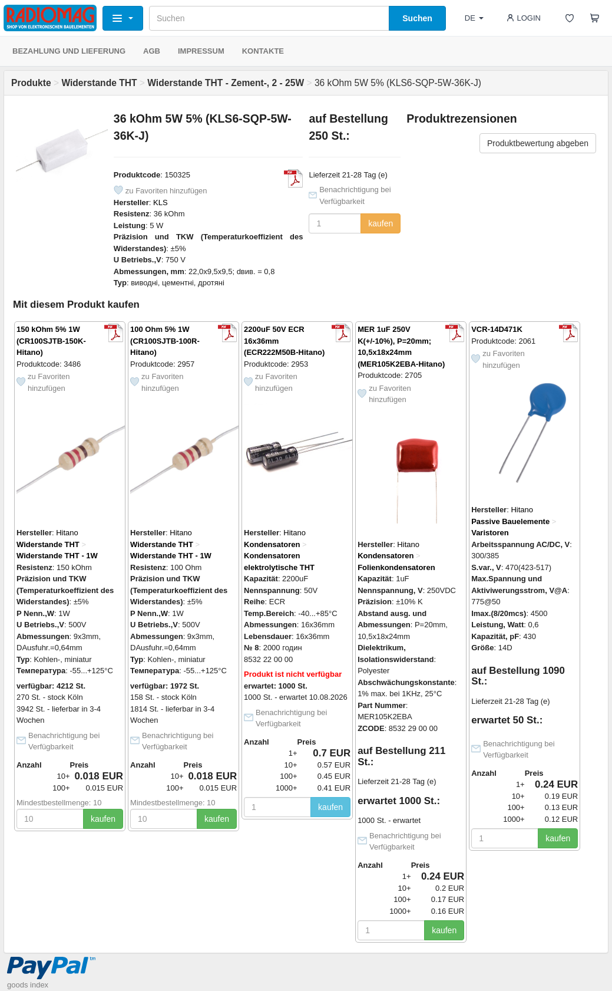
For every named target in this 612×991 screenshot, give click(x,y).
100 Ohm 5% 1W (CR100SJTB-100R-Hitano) (165, 341)
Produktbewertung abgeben (537, 143)
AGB (151, 51)
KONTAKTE (263, 51)
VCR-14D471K (496, 329)
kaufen (380, 223)
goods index (27, 984)
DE (474, 18)
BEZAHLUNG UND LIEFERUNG (68, 51)
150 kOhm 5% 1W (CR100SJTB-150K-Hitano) (51, 341)
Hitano (67, 532)
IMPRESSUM (201, 51)
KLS (160, 202)
